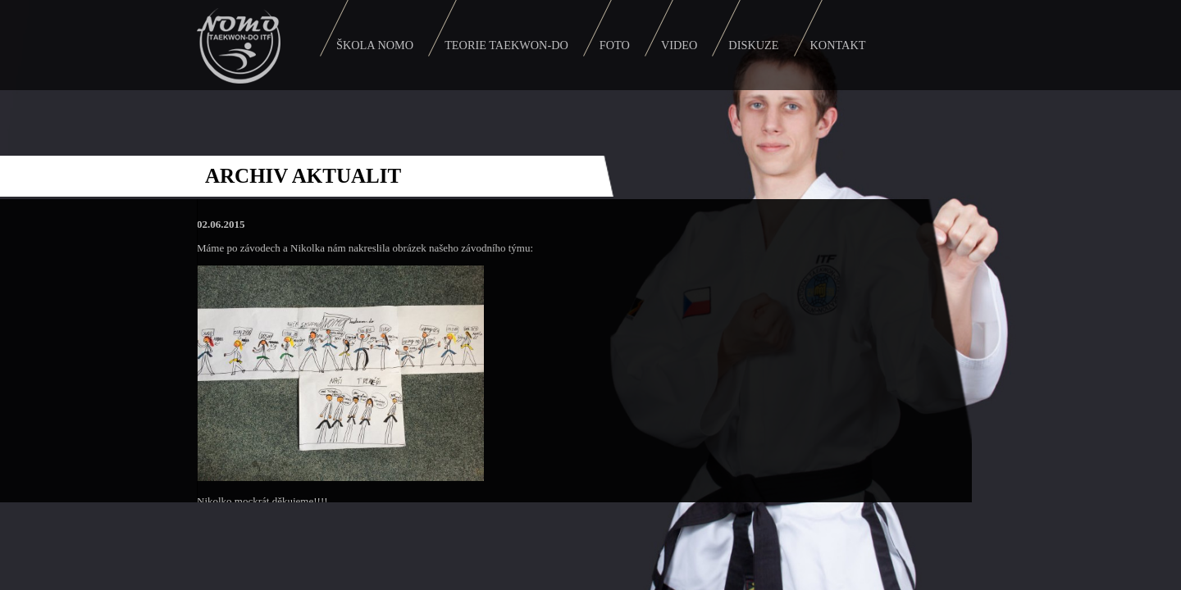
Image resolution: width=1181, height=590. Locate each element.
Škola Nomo (374, 45)
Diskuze (753, 45)
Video (679, 45)
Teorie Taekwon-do (506, 45)
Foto (615, 45)
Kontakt (838, 45)
